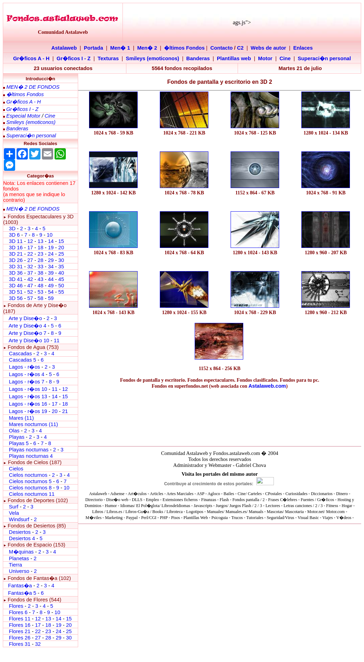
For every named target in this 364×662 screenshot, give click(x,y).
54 (51, 292)
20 (61, 247)
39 (51, 273)
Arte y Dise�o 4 (28, 326)
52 (30, 292)
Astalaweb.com (267, 386)
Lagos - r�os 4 (27, 374)
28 (40, 260)
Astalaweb (64, 48)
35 (61, 266)
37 (30, 273)
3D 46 (16, 285)
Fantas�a (20, 585)
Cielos (16, 468)
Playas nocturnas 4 (31, 456)
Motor (265, 58)
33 (40, 266)
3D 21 (16, 254)
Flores (16, 606)
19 (51, 247)
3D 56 (16, 298)
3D (12, 228)
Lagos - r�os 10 (28, 389)
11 (56, 340)
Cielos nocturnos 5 (30, 481)
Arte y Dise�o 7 (27, 333)
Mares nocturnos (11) (33, 424)
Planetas (19, 558)
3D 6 (15, 235)
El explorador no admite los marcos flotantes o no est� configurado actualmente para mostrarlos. (219, 494)
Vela (14, 513)
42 (30, 279)
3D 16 (16, 247)
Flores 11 (19, 619)
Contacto (222, 48)
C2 (240, 48)
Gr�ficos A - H (31, 58)
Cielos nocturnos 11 (32, 494)
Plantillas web (234, 58)
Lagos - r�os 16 (28, 404)
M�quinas (21, 552)
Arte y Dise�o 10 (28, 340)
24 (51, 254)
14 (51, 241)
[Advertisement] (114, 342)
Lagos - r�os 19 (28, 411)
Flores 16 (19, 625)
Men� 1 (120, 48)
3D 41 (16, 279)
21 (65, 411)
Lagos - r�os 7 (26, 382)
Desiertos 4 (22, 538)
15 (61, 241)
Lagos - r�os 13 (28, 396)
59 (51, 298)
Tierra (15, 565)
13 (40, 241)
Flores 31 (19, 644)
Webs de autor (268, 48)
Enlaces (303, 48)
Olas (14, 430)
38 (40, 273)
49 (51, 285)
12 (30, 241)
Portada (93, 48)
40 (61, 273)
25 (61, 254)
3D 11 (16, 241)
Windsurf (19, 519)
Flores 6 (19, 612)
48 (40, 285)
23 (40, 254)
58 (40, 298)
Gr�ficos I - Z (73, 58)
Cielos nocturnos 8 (31, 488)
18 (40, 247)
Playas (16, 437)
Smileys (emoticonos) (152, 58)
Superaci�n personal (324, 58)
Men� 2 (147, 48)
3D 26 (16, 260)
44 (51, 279)
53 (40, 292)
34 (51, 266)
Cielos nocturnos (28, 475)
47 (30, 285)
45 (61, 279)
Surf (13, 507)
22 (30, 254)
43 (40, 279)
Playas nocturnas (28, 449)
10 (49, 235)
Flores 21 (19, 631)
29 (51, 260)
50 (61, 285)
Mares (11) (21, 418)
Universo (19, 571)
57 (30, 298)
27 (30, 260)
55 (61, 292)
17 (30, 247)
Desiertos (20, 532)
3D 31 (16, 266)
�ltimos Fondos (184, 48)
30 (61, 260)
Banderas (198, 58)
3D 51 (16, 292)
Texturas (108, 58)
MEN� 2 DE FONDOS (32, 87)
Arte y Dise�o (25, 318)
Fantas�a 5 (22, 593)
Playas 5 (19, 443)
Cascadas (20, 353)
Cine (285, 58)
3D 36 (16, 273)
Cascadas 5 (22, 360)
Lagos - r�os (25, 367)
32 (30, 266)
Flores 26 (19, 638)
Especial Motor (23, 116)
